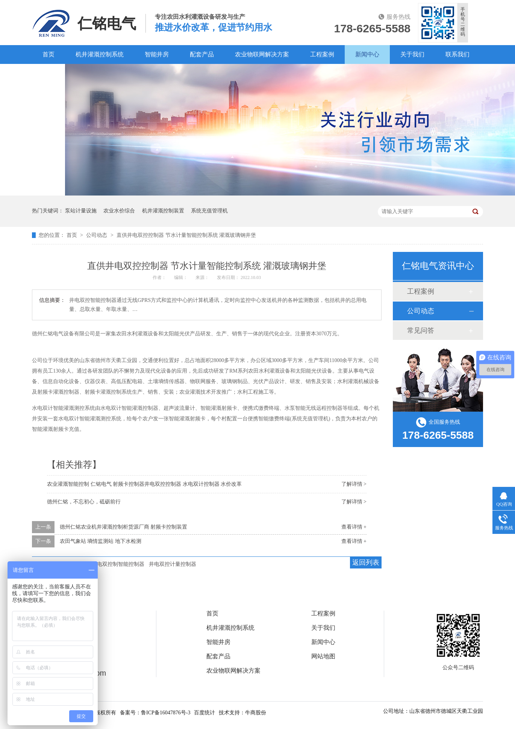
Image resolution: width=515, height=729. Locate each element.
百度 (48, 73)
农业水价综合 (119, 211)
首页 (48, 54)
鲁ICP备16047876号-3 (165, 712)
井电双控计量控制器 (172, 564)
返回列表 (365, 562)
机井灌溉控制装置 (163, 211)
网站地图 (323, 656)
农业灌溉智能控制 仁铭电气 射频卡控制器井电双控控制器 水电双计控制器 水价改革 (144, 484)
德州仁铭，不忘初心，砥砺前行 (84, 502)
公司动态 (97, 235)
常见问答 (420, 330)
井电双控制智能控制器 (118, 564)
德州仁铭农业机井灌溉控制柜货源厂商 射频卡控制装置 (124, 527)
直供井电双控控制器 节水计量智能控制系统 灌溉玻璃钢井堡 (186, 235)
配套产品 (202, 54)
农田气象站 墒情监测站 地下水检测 (100, 541)
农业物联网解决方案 (262, 54)
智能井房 (157, 54)
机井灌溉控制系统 (100, 54)
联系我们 (457, 54)
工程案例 (322, 54)
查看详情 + (354, 527)
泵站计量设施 (81, 211)
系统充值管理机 (209, 211)
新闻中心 (367, 54)
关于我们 (412, 54)
